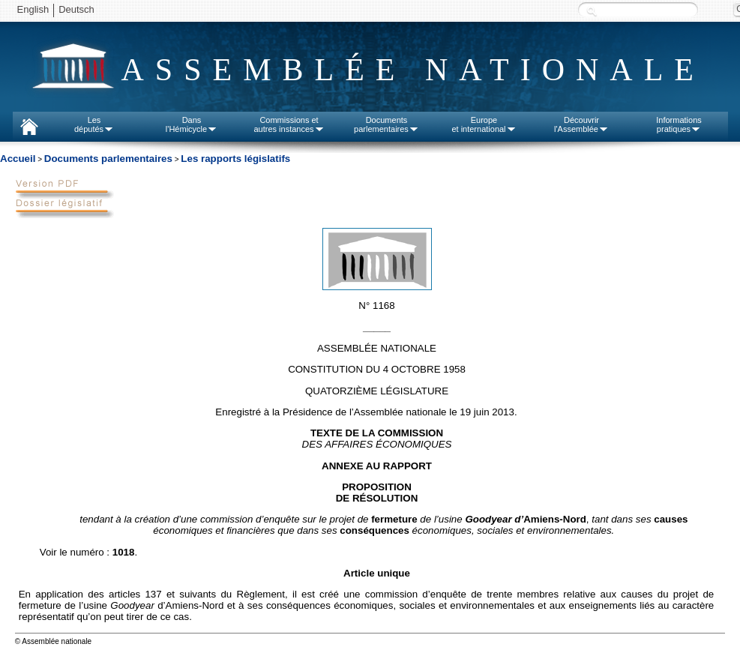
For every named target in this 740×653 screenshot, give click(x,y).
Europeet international (483, 124)
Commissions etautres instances (288, 124)
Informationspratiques (679, 124)
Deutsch (76, 9)
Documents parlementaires (108, 158)
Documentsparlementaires (386, 124)
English (33, 9)
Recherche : (592, 10)
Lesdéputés (94, 124)
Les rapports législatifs (235, 158)
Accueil (17, 158)
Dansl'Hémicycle (191, 124)
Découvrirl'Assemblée (581, 124)
